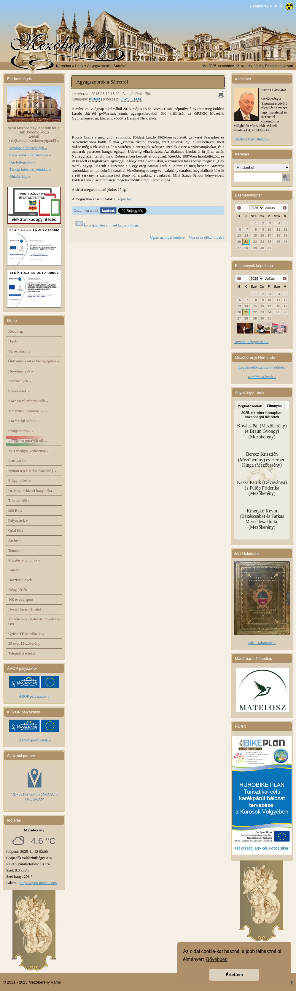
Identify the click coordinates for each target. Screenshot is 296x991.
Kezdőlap (63, 66)
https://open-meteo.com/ (38, 882)
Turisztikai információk (27, 411)
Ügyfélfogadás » (22, 162)
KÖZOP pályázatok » (34, 740)
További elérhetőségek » (28, 148)
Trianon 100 (19, 500)
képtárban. (125, 199)
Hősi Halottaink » (262, 643)
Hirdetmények (20, 371)
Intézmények (19, 381)
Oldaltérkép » (19, 176)
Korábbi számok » (262, 377)
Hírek (12, 341)
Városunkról (19, 351)
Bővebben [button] (216, 959)
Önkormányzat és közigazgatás (33, 361)
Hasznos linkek (20, 580)
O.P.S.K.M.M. (131, 99)
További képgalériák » (251, 341)
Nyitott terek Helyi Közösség (32, 470)
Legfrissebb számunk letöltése (261, 367)
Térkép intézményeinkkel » (30, 169)
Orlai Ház (15, 530)
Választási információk (27, 440)
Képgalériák (17, 589)
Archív (15, 540)
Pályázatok (18, 520)
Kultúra (94, 99)
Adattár (14, 570)
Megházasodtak (250, 406)
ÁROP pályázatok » (34, 696)
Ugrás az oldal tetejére (167, 237)
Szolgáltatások (21, 431)
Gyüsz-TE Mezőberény (26, 633)
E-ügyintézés (19, 480)
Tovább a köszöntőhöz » (251, 139)
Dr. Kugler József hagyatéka (31, 490)
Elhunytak (275, 406)
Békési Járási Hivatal (24, 609)
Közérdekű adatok (23, 421)
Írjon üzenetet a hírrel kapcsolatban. (111, 225)
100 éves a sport (20, 599)
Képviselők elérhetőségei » (30, 155)
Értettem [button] (234, 974)
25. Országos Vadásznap (28, 451)
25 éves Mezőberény (24, 643)
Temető (15, 550)
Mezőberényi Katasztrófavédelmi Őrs (34, 621)
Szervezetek (19, 391)
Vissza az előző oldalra (206, 237)
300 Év (15, 510)
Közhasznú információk (28, 401)
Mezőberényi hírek (24, 560)
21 (246, 241)
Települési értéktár (22, 653)
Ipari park (17, 460)
